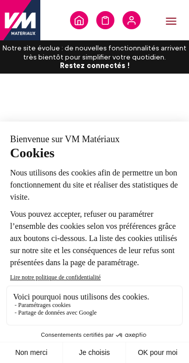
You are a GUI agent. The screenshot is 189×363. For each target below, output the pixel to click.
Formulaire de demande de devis (105, 20)
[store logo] (20, 20)
